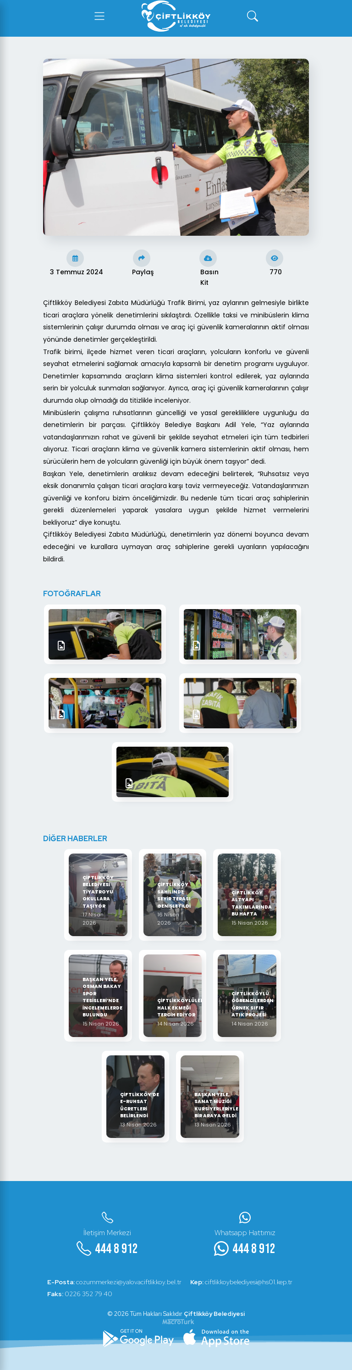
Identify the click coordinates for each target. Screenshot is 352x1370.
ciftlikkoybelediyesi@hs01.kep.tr (242, 1282)
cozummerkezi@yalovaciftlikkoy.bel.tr (115, 1282)
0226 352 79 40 (80, 1294)
